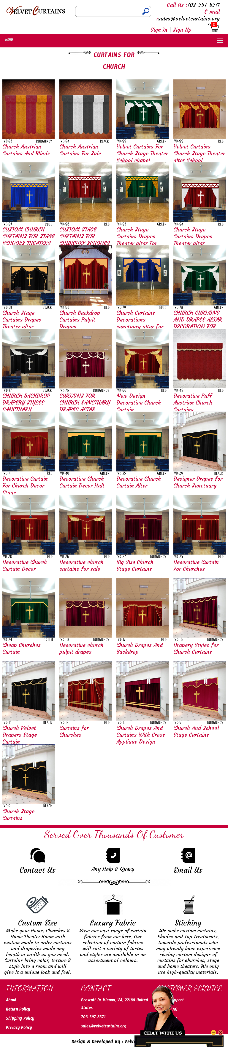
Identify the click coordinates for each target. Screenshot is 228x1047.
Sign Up (182, 29)
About (11, 1001)
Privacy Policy (19, 1028)
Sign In (159, 29)
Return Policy (18, 1010)
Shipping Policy (20, 1019)
